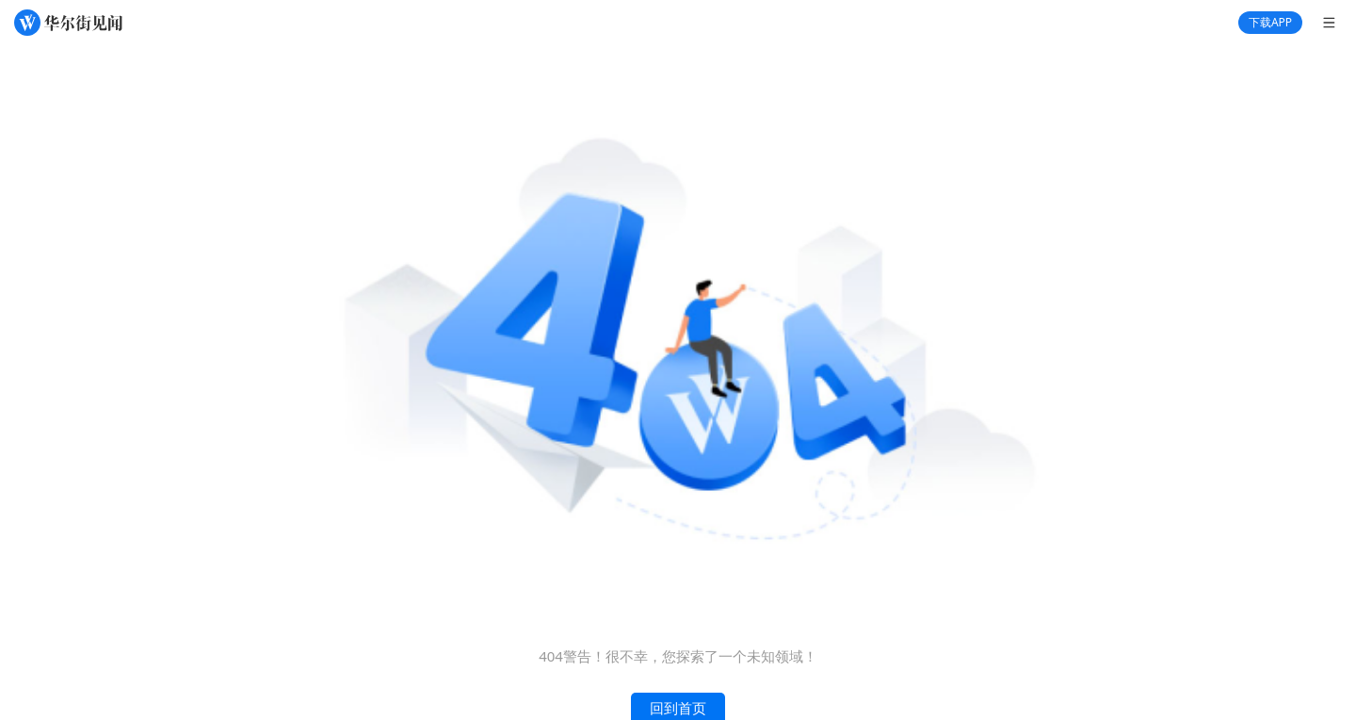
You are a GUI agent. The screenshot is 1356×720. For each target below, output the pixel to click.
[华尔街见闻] (68, 22)
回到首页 (678, 708)
